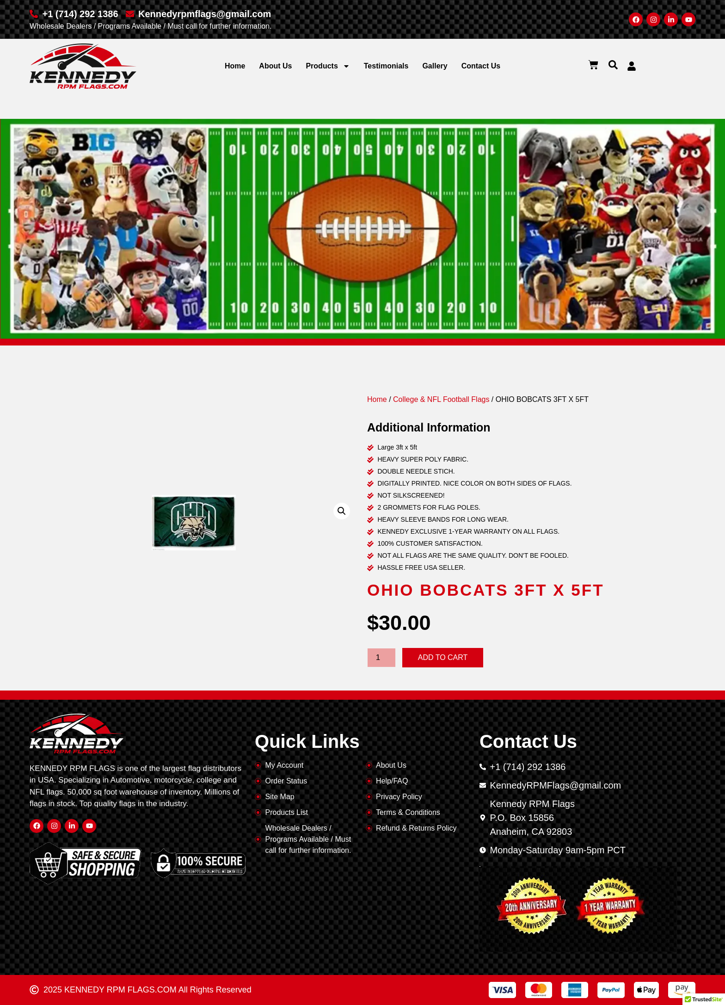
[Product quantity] (381, 657)
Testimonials (386, 66)
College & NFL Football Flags (441, 399)
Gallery (434, 66)
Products (328, 66)
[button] (613, 64)
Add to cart (443, 657)
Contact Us (480, 66)
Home (235, 66)
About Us (275, 66)
